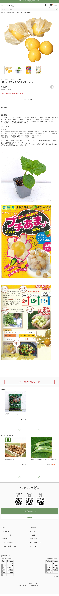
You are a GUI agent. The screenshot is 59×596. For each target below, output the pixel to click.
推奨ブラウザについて (35, 542)
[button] (39, 476)
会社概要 (32, 535)
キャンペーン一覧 (7, 535)
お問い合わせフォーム (29, 511)
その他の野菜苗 (10, 12)
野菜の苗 (3, 12)
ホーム (4, 527)
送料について (4, 107)
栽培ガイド (5, 538)
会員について (33, 531)
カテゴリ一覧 (6, 531)
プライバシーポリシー (8, 542)
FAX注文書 (29, 517)
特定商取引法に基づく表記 (9, 546)
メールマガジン (34, 546)
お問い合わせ (33, 538)
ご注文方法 (33, 527)
